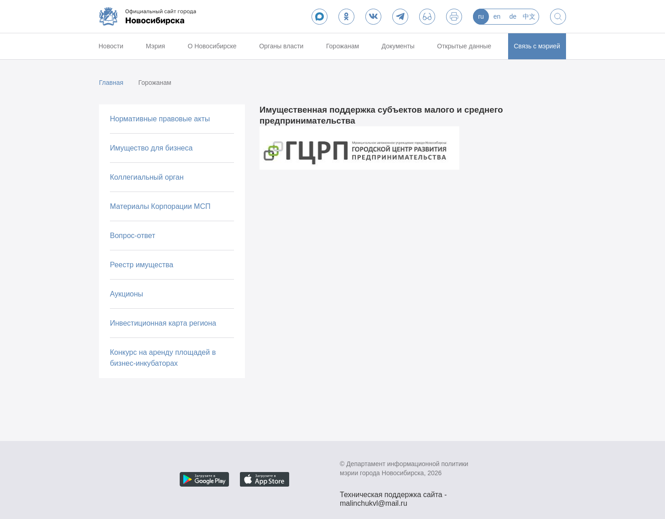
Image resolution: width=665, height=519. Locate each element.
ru (480, 16)
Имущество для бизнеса (151, 148)
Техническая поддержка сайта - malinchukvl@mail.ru (393, 496)
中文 (529, 16)
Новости (111, 46)
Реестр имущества (141, 265)
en (497, 16)
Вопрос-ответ (132, 235)
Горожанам (342, 46)
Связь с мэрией (537, 46)
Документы (398, 46)
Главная (111, 82)
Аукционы (126, 294)
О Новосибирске (211, 46)
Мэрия (155, 46)
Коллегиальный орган (147, 177)
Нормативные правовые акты (160, 119)
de (513, 16)
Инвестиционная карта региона (163, 323)
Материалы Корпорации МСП (160, 206)
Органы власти (281, 46)
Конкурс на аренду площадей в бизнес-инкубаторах (163, 357)
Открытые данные (464, 46)
